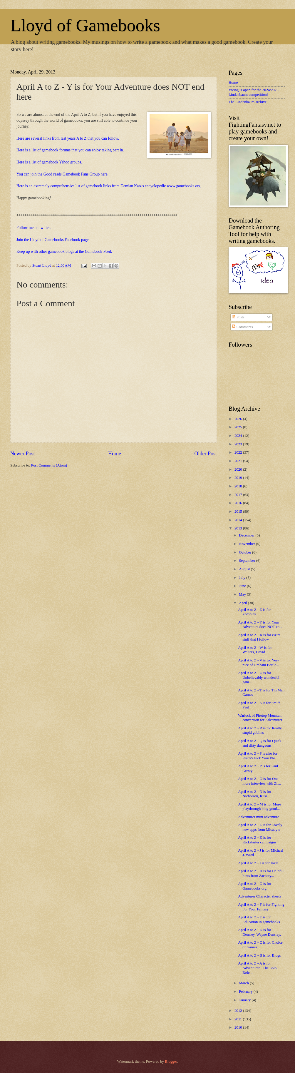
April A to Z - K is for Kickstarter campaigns (257, 839)
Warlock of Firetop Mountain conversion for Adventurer (260, 717)
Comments (242, 327)
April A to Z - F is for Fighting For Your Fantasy (261, 906)
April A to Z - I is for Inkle (258, 863)
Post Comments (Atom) (49, 465)
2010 (238, 1027)
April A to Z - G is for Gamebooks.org (254, 886)
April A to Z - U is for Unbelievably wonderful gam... (258, 677)
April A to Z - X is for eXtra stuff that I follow (259, 637)
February (246, 992)
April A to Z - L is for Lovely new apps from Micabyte (260, 827)
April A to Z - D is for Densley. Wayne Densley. (259, 932)
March (244, 983)
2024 (238, 436)
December (247, 535)
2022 (238, 452)
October (245, 552)
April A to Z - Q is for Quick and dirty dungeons (259, 743)
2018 (238, 486)
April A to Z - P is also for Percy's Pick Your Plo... (258, 755)
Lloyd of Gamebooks (85, 25)
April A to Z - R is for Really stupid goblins (260, 730)
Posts (238, 317)
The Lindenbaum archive (247, 102)
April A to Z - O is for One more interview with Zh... (259, 781)
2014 (238, 520)
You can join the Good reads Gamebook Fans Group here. (62, 174)
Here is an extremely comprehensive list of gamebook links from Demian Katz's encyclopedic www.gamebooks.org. (109, 186)
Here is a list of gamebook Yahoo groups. (49, 162)
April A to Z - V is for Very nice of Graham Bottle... (258, 662)
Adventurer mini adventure (258, 817)
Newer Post (22, 454)
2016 (238, 503)
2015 (238, 511)
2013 (238, 528)
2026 (238, 419)
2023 (238, 444)
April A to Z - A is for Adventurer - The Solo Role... (257, 968)
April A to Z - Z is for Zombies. (254, 612)
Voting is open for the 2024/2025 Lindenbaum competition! (254, 92)
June (243, 586)
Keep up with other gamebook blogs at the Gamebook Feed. (64, 251)
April (243, 603)
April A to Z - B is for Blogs (259, 955)
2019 (238, 478)
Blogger (171, 1061)
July (242, 578)
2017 (238, 495)
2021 (238, 461)
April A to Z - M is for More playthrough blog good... (259, 806)
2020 (238, 469)
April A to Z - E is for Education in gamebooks (259, 919)
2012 (238, 1011)
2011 (238, 1019)
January (245, 1000)
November (247, 544)
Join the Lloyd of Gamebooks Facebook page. (53, 240)
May (243, 594)
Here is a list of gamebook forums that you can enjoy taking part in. (70, 150)
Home (114, 454)
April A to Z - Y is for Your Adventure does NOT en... (260, 624)
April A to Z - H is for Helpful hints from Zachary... (261, 873)
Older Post (205, 454)
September (247, 561)
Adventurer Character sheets (259, 896)
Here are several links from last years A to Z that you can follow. (67, 138)
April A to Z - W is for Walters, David (255, 650)
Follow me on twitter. (33, 227)
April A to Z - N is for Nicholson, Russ (254, 794)
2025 (238, 427)
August (245, 569)
